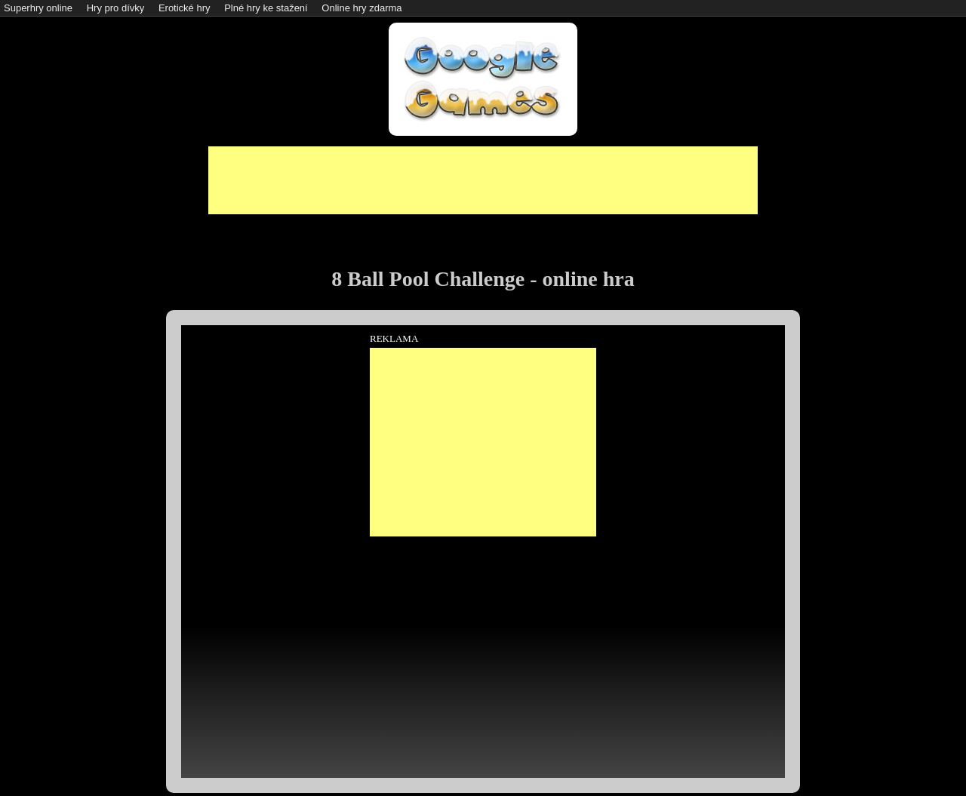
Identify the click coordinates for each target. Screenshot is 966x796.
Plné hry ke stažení (266, 8)
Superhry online (38, 8)
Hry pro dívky (116, 8)
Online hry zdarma (361, 8)
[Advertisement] (483, 180)
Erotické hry (184, 8)
